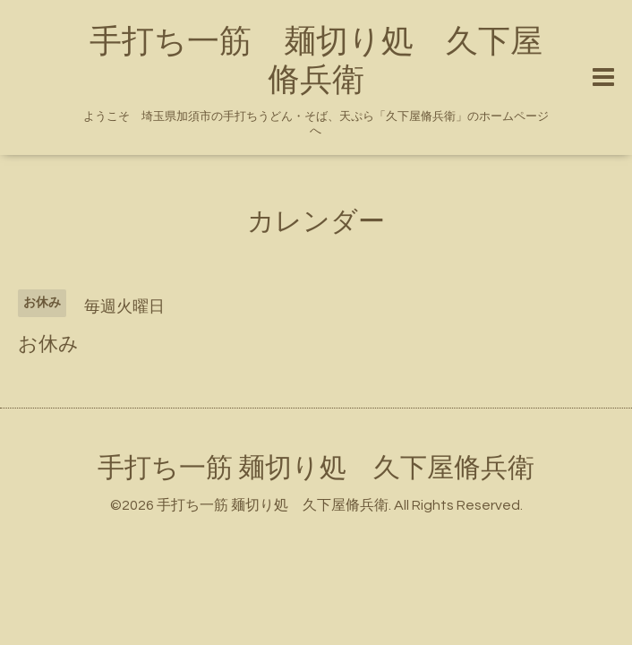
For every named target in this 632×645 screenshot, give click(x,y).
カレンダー (316, 222)
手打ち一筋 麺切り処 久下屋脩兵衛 (316, 468)
